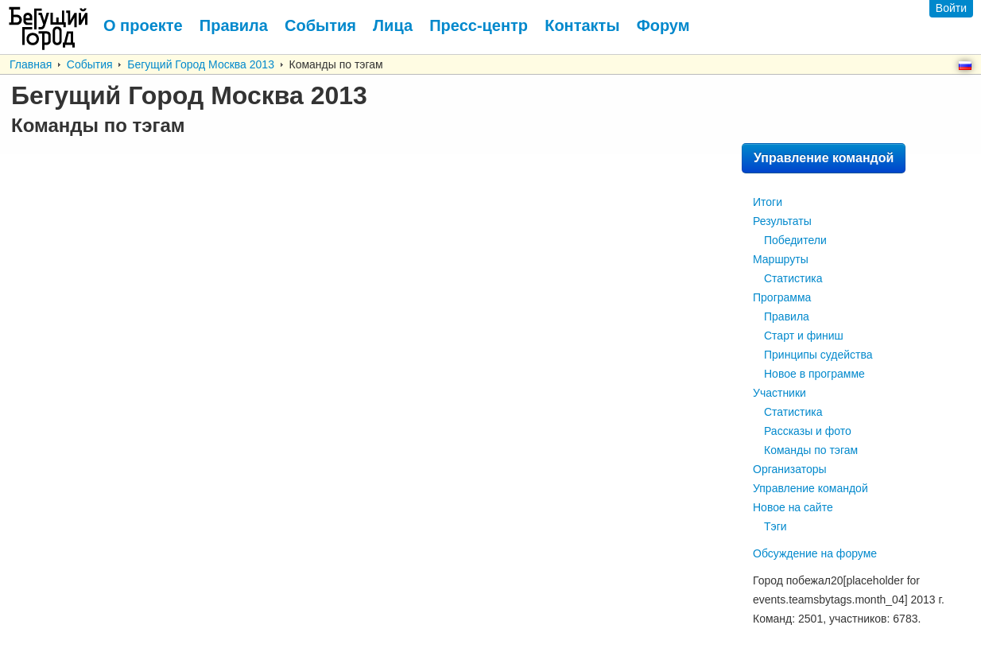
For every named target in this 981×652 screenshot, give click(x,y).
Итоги (767, 202)
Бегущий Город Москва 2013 (200, 64)
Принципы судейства (818, 354)
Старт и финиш (803, 335)
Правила (786, 316)
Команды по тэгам (811, 450)
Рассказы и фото (807, 431)
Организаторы (790, 469)
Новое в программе (814, 373)
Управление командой (824, 158)
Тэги (775, 526)
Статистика (793, 278)
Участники (779, 392)
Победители (795, 240)
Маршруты (780, 259)
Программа (782, 297)
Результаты (782, 221)
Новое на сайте (793, 507)
